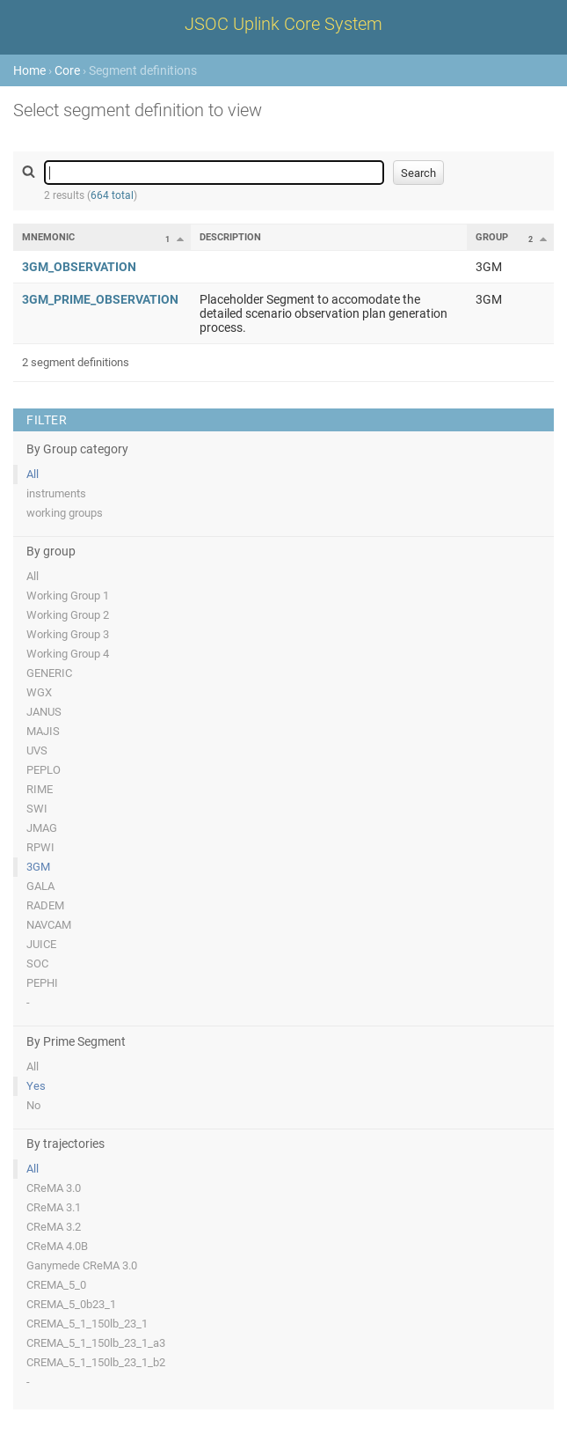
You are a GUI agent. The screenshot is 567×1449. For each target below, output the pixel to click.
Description (230, 237)
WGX (39, 692)
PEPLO (43, 769)
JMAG (41, 828)
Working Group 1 (67, 595)
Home (29, 70)
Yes (36, 1085)
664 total (112, 195)
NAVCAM (48, 924)
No (33, 1105)
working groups (64, 512)
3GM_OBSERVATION (79, 267)
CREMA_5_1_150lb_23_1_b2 (95, 1362)
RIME (39, 789)
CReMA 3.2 (53, 1226)
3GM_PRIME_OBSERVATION (100, 299)
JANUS (44, 711)
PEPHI (42, 982)
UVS (36, 750)
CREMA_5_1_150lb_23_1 (87, 1323)
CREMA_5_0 (56, 1284)
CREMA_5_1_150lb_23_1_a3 (95, 1343)
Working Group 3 (67, 634)
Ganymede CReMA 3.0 (81, 1265)
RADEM (45, 905)
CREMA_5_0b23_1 (71, 1304)
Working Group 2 (67, 615)
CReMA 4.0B (57, 1246)
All (32, 474)
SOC (37, 963)
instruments (56, 493)
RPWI (40, 847)
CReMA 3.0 (53, 1188)
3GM (38, 866)
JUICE (41, 944)
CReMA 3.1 (53, 1207)
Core (67, 70)
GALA (40, 886)
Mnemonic (48, 237)
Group (492, 237)
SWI (36, 808)
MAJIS (43, 731)
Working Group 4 (67, 653)
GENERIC (49, 673)
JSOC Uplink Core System (283, 23)
